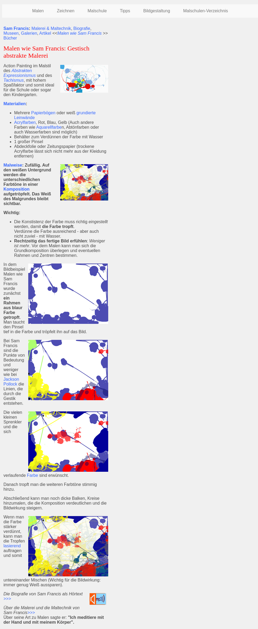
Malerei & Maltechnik (51, 28)
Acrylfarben (25, 122)
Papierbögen (43, 113)
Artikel (45, 33)
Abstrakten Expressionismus (19, 73)
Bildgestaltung (156, 11)
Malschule (97, 11)
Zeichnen (65, 11)
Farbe (32, 475)
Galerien (29, 33)
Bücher (10, 38)
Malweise (12, 165)
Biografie (81, 28)
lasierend (12, 546)
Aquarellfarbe (49, 127)
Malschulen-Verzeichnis (205, 11)
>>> (7, 598)
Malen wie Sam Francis (79, 33)
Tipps (125, 11)
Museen (11, 33)
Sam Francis (16, 28)
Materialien (14, 103)
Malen (38, 11)
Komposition (16, 189)
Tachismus (13, 80)
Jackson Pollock (11, 381)
